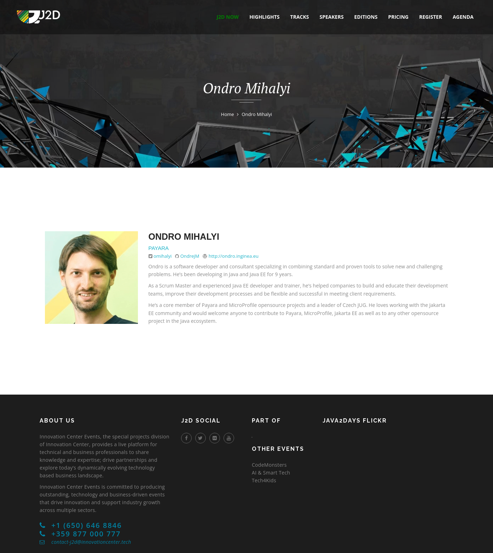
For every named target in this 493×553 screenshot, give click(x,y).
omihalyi (162, 256)
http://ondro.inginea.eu (234, 256)
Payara (159, 248)
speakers (332, 16)
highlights (264, 16)
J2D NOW (227, 16)
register (430, 16)
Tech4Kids (264, 480)
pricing (398, 16)
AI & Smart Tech (271, 472)
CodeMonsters (269, 464)
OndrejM (189, 256)
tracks (299, 16)
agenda (463, 16)
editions (366, 16)
